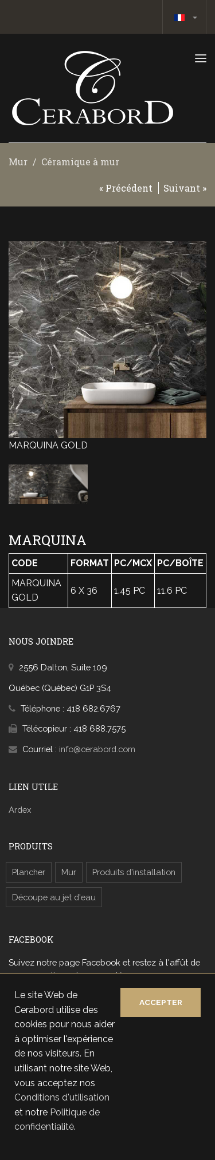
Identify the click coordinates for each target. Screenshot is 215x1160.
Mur (18, 162)
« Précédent (126, 188)
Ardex (20, 810)
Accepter (160, 1002)
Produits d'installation (133, 872)
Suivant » (184, 188)
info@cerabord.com (97, 749)
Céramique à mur (80, 162)
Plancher (28, 872)
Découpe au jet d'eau (54, 897)
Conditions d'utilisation (62, 1097)
